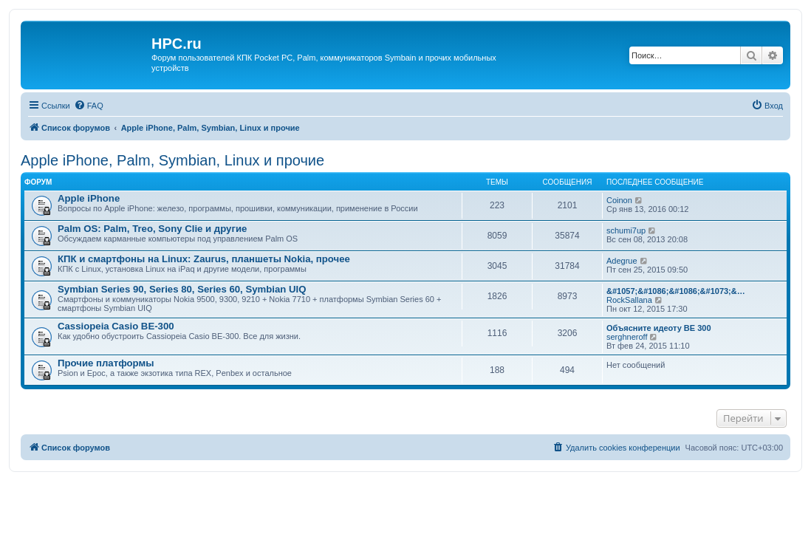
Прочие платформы (106, 363)
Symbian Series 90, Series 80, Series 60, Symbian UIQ (182, 289)
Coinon (619, 200)
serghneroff (626, 336)
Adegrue (621, 260)
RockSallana (629, 299)
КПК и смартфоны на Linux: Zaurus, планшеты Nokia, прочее (204, 258)
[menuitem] (88, 105)
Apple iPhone (89, 198)
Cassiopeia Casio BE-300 (116, 326)
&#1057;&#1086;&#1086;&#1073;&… (675, 291)
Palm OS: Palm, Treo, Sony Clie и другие (152, 228)
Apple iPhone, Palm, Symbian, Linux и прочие (172, 160)
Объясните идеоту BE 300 (658, 328)
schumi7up (626, 230)
